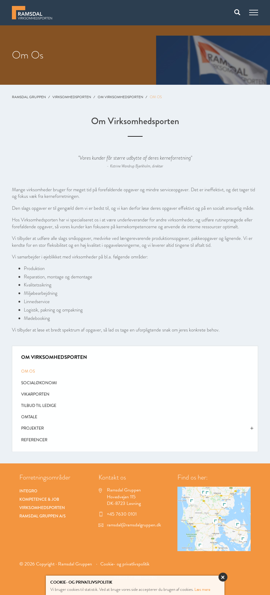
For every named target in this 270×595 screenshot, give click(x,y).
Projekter (137, 431)
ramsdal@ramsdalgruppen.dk (130, 524)
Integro (28, 491)
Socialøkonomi (39, 384)
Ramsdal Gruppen (29, 97)
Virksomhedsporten (71, 97)
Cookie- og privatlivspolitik (124, 564)
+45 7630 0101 (118, 514)
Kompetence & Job (39, 499)
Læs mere (202, 589)
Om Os (28, 373)
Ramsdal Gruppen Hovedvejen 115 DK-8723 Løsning (120, 497)
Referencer (34, 441)
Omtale (29, 418)
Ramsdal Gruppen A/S (42, 516)
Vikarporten (35, 396)
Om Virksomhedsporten (120, 97)
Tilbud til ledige (38, 407)
